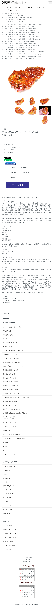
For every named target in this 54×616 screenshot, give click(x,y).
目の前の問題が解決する (34, 39)
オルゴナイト (7, 505)
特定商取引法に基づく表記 (11, 529)
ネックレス (6, 478)
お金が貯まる (31, 26)
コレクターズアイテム (9, 422)
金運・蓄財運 (22, 26)
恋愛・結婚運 (22, 45)
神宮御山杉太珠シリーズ (10, 370)
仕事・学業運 (22, 30)
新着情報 (6, 318)
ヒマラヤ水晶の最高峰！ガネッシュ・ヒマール (10, 418)
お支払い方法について (9, 537)
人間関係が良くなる (29, 41)
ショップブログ (7, 525)
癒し (20, 24)
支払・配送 (17, 7)
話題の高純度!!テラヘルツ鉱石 (12, 362)
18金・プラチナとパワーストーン (13, 366)
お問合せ (8, 10)
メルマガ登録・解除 (9, 545)
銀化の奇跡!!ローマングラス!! (11, 342)
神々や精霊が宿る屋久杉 (10, 382)
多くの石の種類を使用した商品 (12, 327)
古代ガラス (6, 501)
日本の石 (5, 450)
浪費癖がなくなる (32, 28)
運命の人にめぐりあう (33, 47)
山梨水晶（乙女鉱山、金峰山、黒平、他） (15, 413)
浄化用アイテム (7, 509)
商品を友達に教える (10, 144)
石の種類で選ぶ (12, 15)
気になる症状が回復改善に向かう (36, 56)
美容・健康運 (22, 49)
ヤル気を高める (31, 30)
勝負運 (20, 58)
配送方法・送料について (10, 541)
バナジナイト (21, 15)
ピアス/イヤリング (8, 486)
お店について (40, 7)
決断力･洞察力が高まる (33, 37)
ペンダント (6, 474)
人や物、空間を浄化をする (25, 17)
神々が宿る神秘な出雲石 (10, 378)
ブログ (21, 10)
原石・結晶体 (11, 13)
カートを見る (29, 7)
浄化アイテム (7, 430)
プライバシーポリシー (9, 533)
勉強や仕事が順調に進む (34, 32)
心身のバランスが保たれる (34, 54)
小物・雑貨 (6, 513)
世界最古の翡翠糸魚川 (9, 374)
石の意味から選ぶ (12, 17)
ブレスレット (7, 470)
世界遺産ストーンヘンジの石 (11, 405)
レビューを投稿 (8, 152)
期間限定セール (7, 442)
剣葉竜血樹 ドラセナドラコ (11, 385)
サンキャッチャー (8, 490)
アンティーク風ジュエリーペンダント (14, 350)
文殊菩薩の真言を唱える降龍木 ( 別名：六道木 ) (17, 397)
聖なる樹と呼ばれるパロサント (12, 393)
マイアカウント (7, 549)
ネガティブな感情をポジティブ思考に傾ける (34, 24)
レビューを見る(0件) (10, 150)
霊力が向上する (23, 22)
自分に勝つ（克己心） (29, 58)
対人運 (20, 41)
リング (5, 482)
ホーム (8, 7)
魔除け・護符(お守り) (24, 19)
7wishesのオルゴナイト (10, 354)
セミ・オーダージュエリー (11, 454)
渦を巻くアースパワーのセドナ (12, 409)
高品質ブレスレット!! (9, 426)
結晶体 (18, 13)
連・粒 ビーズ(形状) (9, 494)
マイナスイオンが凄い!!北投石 (12, 358)
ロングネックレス (8, 339)
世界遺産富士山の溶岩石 (10, 401)
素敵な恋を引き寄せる (33, 45)
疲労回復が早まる (32, 49)
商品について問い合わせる (12, 147)
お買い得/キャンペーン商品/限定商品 (14, 438)
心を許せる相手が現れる (30, 43)
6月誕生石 (6, 446)
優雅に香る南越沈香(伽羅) (10, 389)
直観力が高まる (31, 34)
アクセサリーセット (9, 466)
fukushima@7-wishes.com (16, 300)
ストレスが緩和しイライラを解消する (37, 52)
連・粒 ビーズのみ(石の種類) (11, 434)
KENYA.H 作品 (7, 346)
